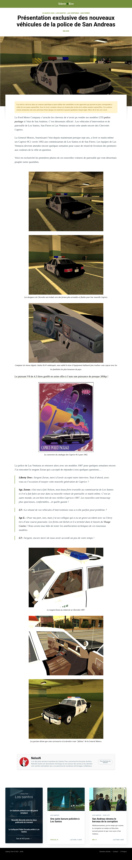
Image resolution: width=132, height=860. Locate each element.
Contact (115, 851)
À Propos (123, 851)
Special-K (54, 839)
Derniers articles (104, 851)
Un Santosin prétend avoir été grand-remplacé (24, 811)
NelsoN (66, 31)
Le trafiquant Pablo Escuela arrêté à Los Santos (24, 830)
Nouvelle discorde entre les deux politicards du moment (24, 821)
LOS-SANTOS (61, 13)
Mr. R (94, 839)
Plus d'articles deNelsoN (105, 761)
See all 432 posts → (24, 839)
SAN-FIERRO (85, 13)
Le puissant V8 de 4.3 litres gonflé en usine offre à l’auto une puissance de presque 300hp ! (61, 376)
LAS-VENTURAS (73, 13)
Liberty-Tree (9, 851)
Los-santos (24, 797)
